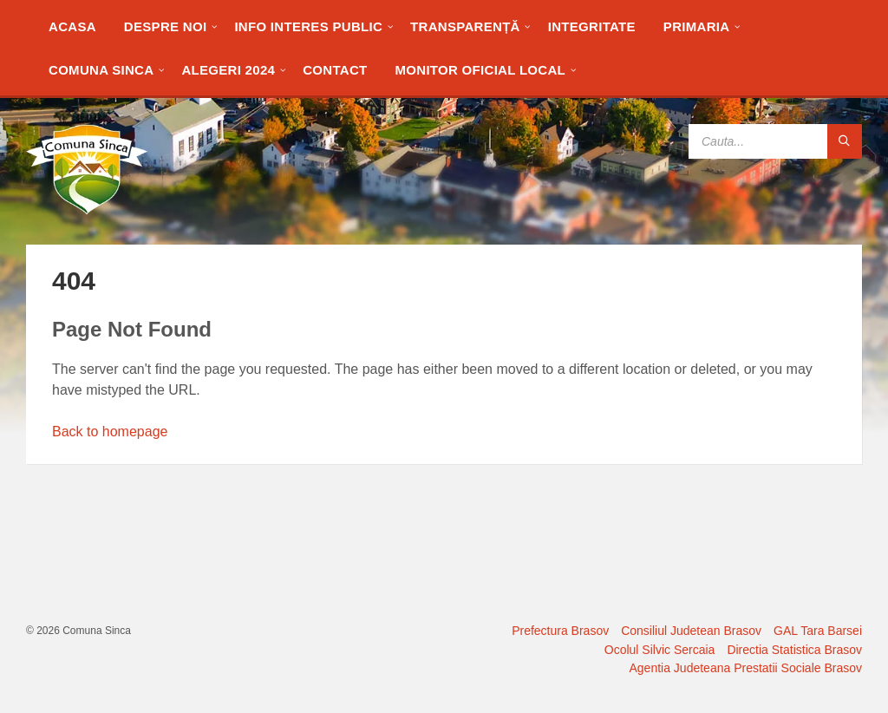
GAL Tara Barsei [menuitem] (818, 631)
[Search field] (775, 141)
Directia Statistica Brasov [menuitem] (794, 650)
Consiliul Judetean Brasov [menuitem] (691, 631)
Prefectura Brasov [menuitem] (560, 631)
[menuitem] (72, 26)
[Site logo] (86, 210)
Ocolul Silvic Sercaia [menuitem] (659, 650)
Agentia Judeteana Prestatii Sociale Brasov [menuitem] (746, 668)
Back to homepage (109, 431)
